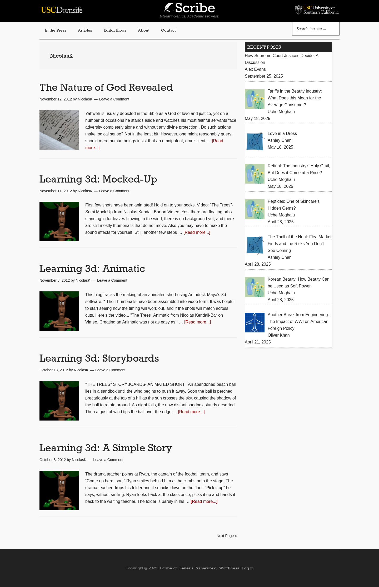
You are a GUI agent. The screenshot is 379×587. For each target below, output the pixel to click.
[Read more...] (196, 232)
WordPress (229, 568)
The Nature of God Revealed (106, 87)
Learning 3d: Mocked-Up (98, 179)
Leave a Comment (114, 99)
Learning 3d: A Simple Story (105, 448)
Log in (248, 568)
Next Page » (227, 536)
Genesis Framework (197, 568)
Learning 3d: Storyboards (99, 358)
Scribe (166, 568)
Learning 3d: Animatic (92, 268)
